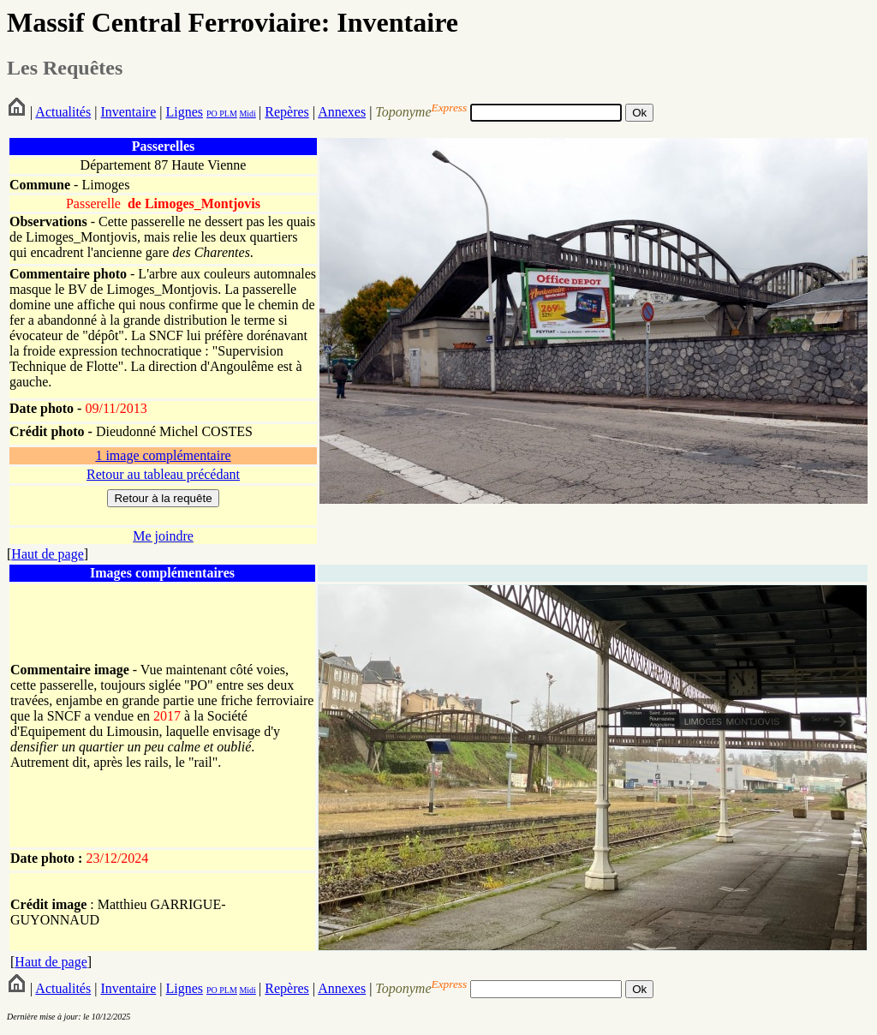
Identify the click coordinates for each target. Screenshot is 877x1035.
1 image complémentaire (162, 455)
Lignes (184, 112)
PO (212, 113)
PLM (227, 113)
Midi (247, 113)
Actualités (63, 112)
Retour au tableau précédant (163, 474)
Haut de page (47, 554)
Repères (287, 112)
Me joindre (163, 536)
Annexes (342, 112)
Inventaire (128, 112)
